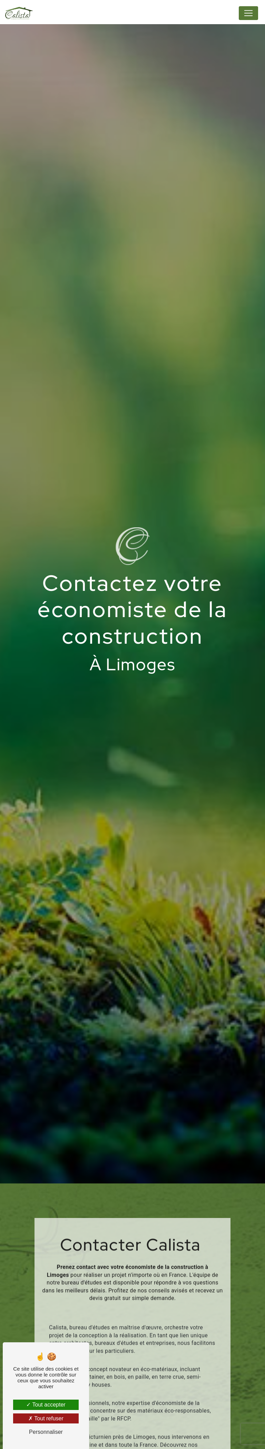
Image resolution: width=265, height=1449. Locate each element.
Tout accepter (45, 1405)
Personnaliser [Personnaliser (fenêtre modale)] (46, 1432)
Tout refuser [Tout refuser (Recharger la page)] (45, 1418)
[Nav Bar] (248, 13)
